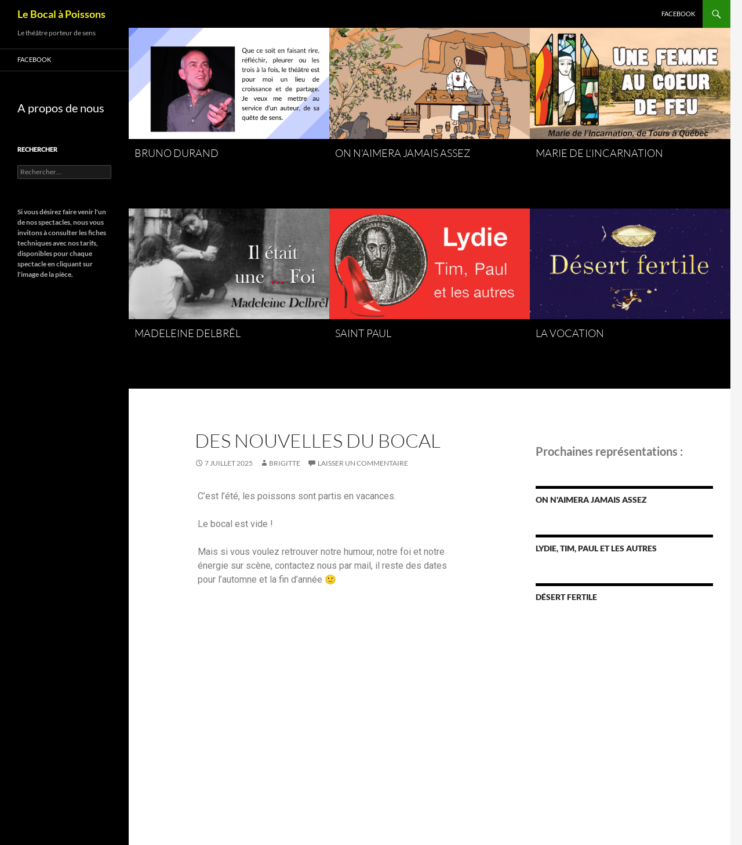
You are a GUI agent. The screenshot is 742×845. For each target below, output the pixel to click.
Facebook (678, 13)
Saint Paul (363, 333)
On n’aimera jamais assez (402, 153)
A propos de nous (60, 108)
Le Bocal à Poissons (61, 14)
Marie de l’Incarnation (599, 153)
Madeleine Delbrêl (187, 333)
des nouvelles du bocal (318, 440)
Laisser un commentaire (363, 463)
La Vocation (570, 333)
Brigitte (284, 463)
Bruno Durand (176, 153)
